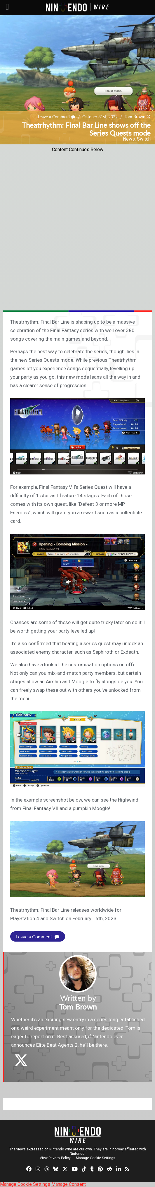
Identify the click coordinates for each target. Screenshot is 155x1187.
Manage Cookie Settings (95, 1158)
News (129, 139)
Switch (144, 139)
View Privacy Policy (55, 1158)
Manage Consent (68, 1184)
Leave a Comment (56, 117)
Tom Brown (135, 117)
